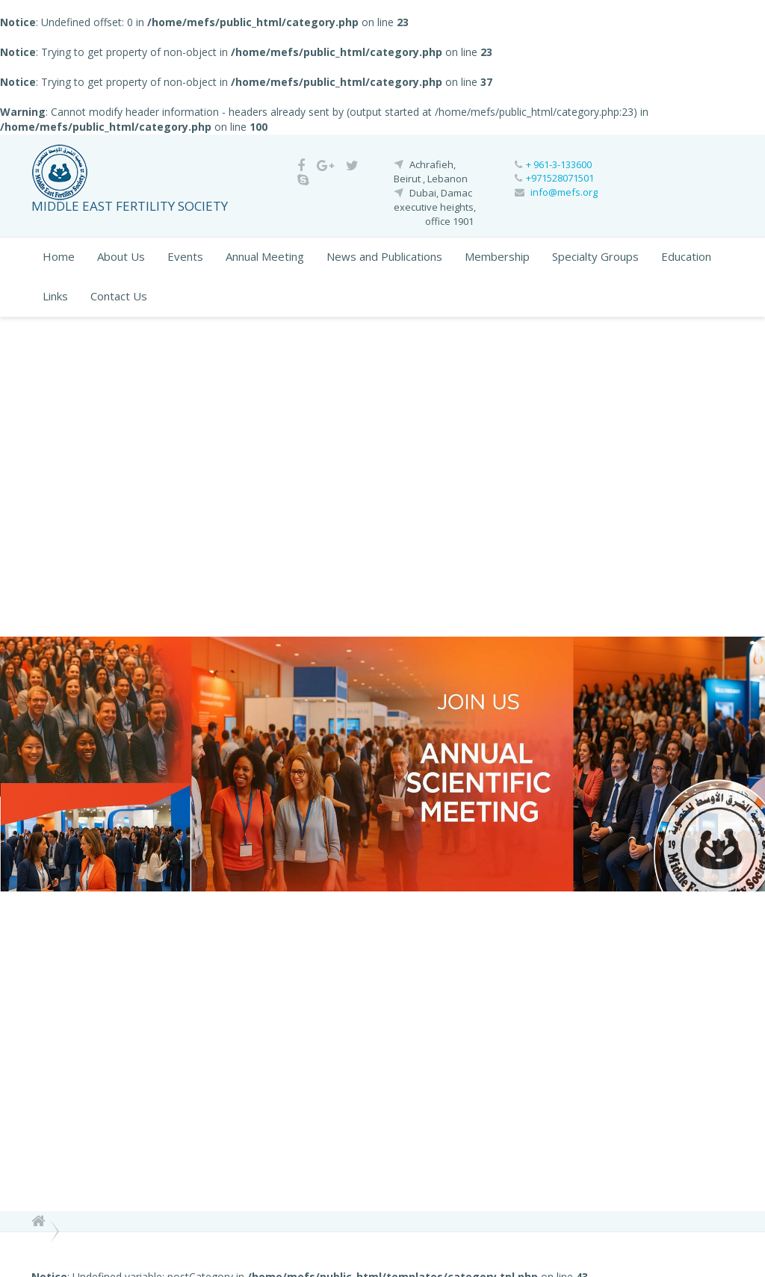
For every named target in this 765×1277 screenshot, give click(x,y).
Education (686, 256)
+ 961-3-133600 (559, 164)
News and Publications (384, 256)
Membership (497, 256)
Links (55, 295)
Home (59, 256)
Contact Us (118, 295)
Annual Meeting (265, 256)
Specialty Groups (595, 256)
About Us (121, 256)
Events (185, 256)
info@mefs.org (564, 192)
